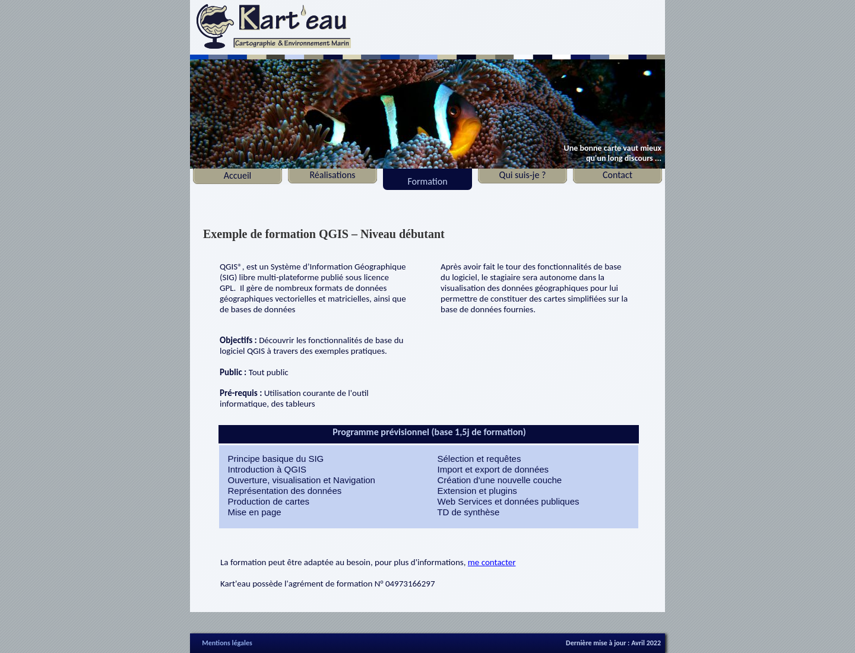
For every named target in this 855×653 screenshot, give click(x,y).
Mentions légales (227, 643)
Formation (427, 181)
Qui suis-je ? (522, 174)
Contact (617, 174)
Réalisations (332, 174)
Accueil (238, 175)
